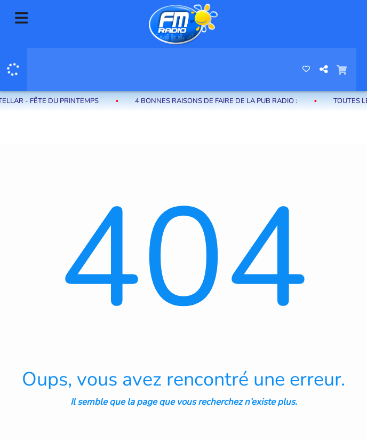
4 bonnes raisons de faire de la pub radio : (223, 101)
